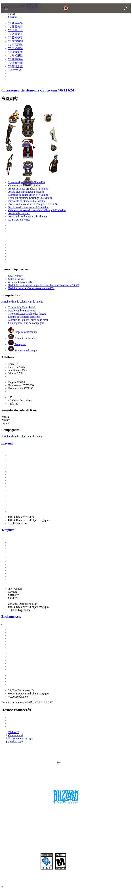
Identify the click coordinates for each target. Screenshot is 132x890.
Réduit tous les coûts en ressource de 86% (31, 288)
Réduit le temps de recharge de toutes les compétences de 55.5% (43, 285)
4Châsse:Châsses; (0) (20, 282)
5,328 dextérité (16, 279)
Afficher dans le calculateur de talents (22, 301)
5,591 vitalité (15, 275)
